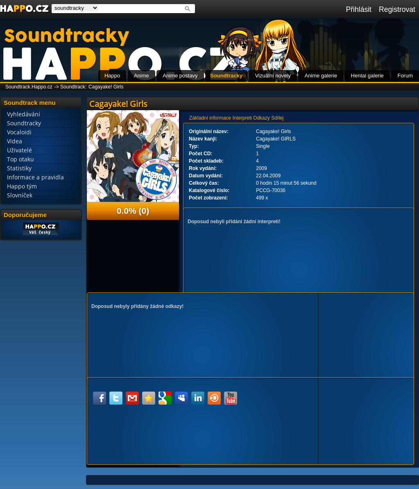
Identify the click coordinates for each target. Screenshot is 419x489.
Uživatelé (19, 150)
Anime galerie (320, 75)
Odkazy (261, 118)
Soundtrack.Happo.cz (28, 87)
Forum (405, 75)
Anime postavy (180, 75)
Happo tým (22, 186)
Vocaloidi (19, 132)
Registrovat (397, 9)
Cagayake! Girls (105, 87)
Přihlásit (358, 9)
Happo (112, 75)
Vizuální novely (273, 75)
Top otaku (20, 159)
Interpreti (241, 118)
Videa (14, 141)
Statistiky (19, 168)
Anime (141, 75)
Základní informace (210, 118)
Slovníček (19, 195)
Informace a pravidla (35, 177)
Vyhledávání (23, 114)
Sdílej (277, 118)
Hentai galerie (367, 75)
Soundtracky (226, 75)
